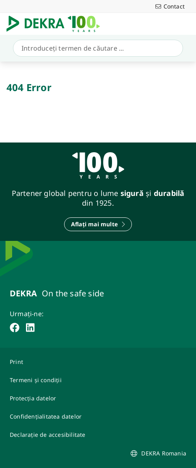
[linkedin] (30, 327)
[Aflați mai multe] (98, 224)
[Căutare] (96, 48)
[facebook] (14, 327)
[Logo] (56, 24)
